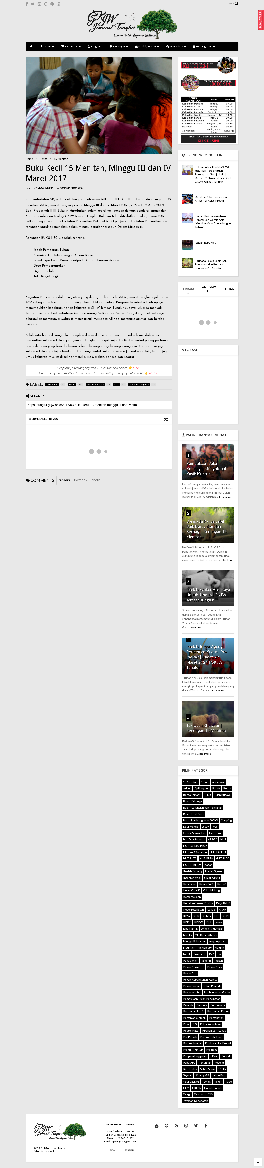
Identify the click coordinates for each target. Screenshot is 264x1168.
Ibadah (208, 864)
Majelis (187, 935)
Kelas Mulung (211, 890)
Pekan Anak (214, 967)
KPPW (198, 922)
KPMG (206, 916)
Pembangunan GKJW (217, 992)
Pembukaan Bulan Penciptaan (201, 998)
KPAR (222, 909)
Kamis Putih (206, 884)
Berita (43, 158)
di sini (136, 368)
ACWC (205, 782)
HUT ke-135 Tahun (195, 845)
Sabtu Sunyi (207, 1069)
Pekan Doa (190, 973)
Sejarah (187, 1075)
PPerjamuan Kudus (214, 1030)
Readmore (225, 496)
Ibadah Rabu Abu (205, 242)
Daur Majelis (191, 826)
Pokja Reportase (210, 1024)
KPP (216, 916)
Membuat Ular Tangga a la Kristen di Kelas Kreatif (211, 198)
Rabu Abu (189, 1062)
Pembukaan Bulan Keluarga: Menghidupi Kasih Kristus (206, 468)
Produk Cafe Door (211, 1037)
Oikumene (199, 954)
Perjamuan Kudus (218, 1011)
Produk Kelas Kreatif (218, 1043)
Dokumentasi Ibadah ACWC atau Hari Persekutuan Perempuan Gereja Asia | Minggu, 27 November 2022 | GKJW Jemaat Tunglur (213, 174)
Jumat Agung (212, 877)
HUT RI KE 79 (192, 864)
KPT (209, 922)
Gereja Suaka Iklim (194, 833)
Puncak (226, 1056)
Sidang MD (202, 1075)
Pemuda (188, 1005)
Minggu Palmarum (194, 941)
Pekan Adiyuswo (193, 967)
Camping (226, 820)
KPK (196, 916)
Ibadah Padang (192, 871)
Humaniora (176, 46)
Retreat (219, 1062)
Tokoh (218, 1081)
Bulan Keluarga (192, 801)
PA (219, 954)
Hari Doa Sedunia (194, 839)
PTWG (214, 1056)
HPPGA (212, 839)
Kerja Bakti (223, 903)
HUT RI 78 (189, 858)
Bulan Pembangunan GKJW (200, 820)
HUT (223, 839)
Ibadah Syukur (214, 871)
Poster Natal (191, 1030)
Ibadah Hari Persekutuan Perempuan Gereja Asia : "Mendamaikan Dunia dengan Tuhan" (213, 221)
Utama (47, 46)
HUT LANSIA (218, 852)
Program (94, 46)
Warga (187, 1094)
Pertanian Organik (194, 1017)
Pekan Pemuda (212, 986)
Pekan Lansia (191, 986)
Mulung (219, 947)
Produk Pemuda (193, 1049)
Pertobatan (216, 1017)
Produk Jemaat (147, 46)
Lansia (218, 922)
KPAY (186, 916)
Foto (215, 826)
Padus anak (190, 960)
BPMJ (207, 794)
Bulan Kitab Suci (193, 814)
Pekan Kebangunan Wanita (200, 979)
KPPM (187, 922)
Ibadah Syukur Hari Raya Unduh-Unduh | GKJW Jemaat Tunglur (208, 594)
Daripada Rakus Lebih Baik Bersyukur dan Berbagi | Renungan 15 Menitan (211, 264)
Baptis (216, 788)
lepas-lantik (190, 928)
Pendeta (201, 1005)
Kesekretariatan (193, 909)
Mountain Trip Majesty (197, 947)
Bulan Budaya (222, 794)
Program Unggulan (195, 1056)
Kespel (211, 909)
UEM (186, 1088)
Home (29, 158)
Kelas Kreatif (191, 890)
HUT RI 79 (206, 858)
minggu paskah (218, 941)
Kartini (221, 884)
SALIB (222, 1069)
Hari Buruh (215, 833)
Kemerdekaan (192, 896)
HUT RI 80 (222, 858)
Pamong (206, 960)
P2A (211, 954)
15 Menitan (61, 158)
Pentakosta (217, 1005)
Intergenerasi (192, 877)
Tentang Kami (204, 46)
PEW (186, 1024)
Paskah (218, 960)
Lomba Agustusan (212, 928)
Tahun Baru (219, 1075)
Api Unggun (201, 788)
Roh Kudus (190, 1069)
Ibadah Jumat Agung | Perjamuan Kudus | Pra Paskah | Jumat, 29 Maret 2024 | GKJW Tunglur (206, 657)
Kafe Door (189, 884)
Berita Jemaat (192, 794)
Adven (187, 788)
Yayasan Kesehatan (195, 1100)
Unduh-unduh (213, 1088)
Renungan (118, 46)
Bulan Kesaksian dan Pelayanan (202, 807)
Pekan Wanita (192, 992)
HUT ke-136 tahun (195, 852)
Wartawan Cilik (203, 1094)
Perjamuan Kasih (193, 1011)
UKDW (196, 1088)
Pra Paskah (190, 1037)
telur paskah (191, 1081)
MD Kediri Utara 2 (206, 935)
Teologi (206, 1081)
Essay (205, 826)
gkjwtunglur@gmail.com (124, 1141)
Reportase (71, 46)
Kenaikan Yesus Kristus (198, 903)
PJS (194, 1024)
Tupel (228, 1081)
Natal (186, 954)
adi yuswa (218, 782)
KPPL (225, 916)
